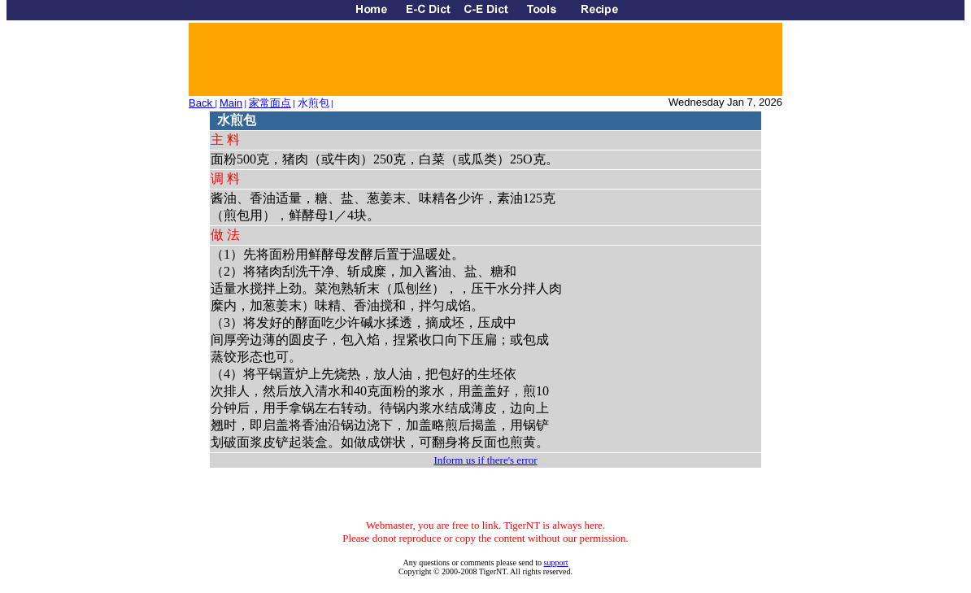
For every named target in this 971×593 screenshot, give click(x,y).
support (556, 562)
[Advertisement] (485, 59)
